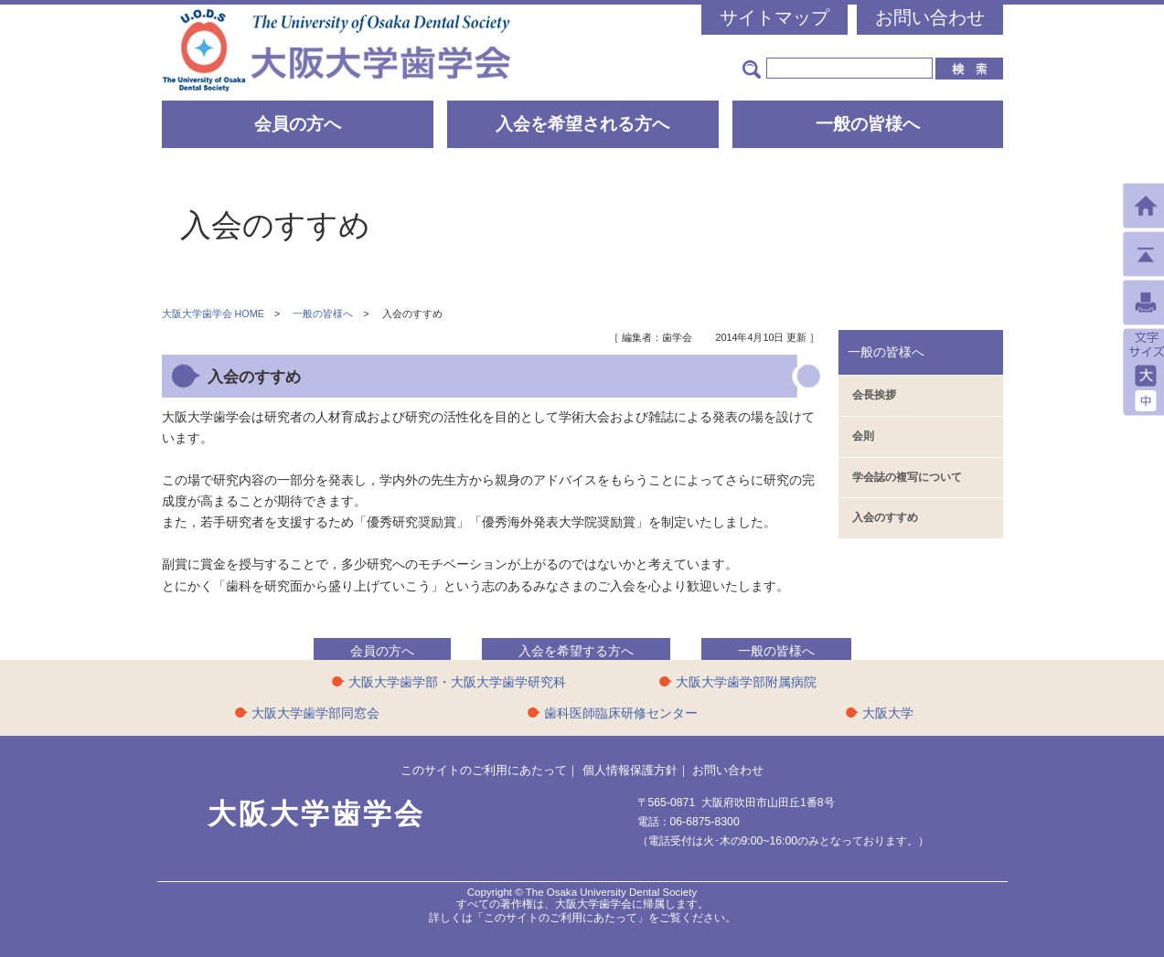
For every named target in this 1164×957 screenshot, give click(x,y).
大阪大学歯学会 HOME (213, 313)
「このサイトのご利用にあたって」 (560, 917)
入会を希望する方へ (576, 650)
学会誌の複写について (907, 477)
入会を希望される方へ (582, 123)
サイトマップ (774, 17)
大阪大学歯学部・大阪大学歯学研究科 (457, 682)
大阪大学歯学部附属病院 (746, 682)
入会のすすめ (885, 517)
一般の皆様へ (868, 123)
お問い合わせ (930, 17)
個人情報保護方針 (630, 770)
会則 (863, 436)
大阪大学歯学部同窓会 (315, 713)
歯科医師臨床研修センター (621, 713)
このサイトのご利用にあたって (483, 770)
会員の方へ (297, 123)
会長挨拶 (874, 394)
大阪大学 (887, 713)
